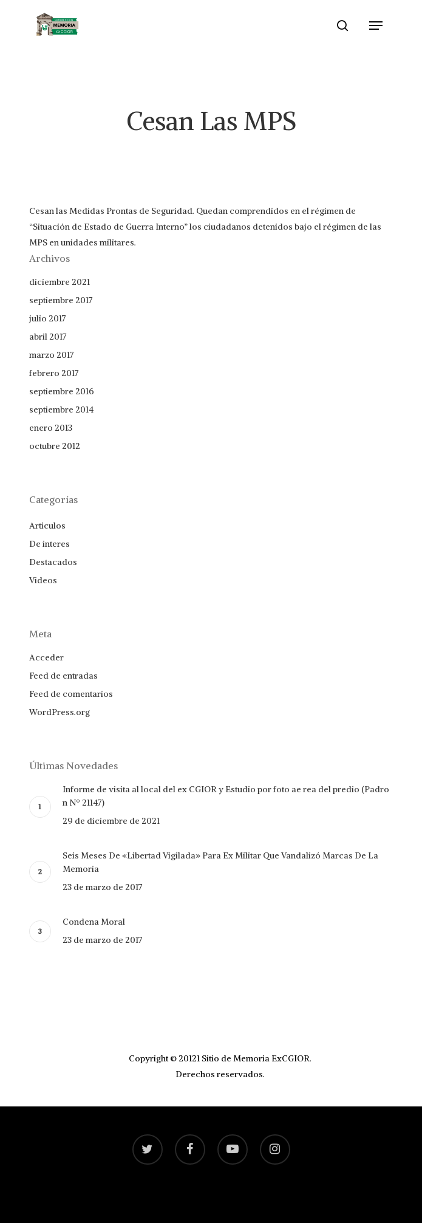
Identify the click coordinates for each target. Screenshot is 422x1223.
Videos (43, 580)
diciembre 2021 (59, 281)
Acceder (46, 657)
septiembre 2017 (61, 300)
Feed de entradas (63, 675)
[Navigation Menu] (375, 25)
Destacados (53, 562)
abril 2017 (48, 336)
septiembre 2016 (61, 391)
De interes (49, 543)
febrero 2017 (54, 373)
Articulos (47, 525)
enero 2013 (50, 427)
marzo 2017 (51, 354)
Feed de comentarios (71, 693)
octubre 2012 (54, 445)
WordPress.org (59, 712)
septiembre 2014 (61, 409)
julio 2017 (47, 318)
